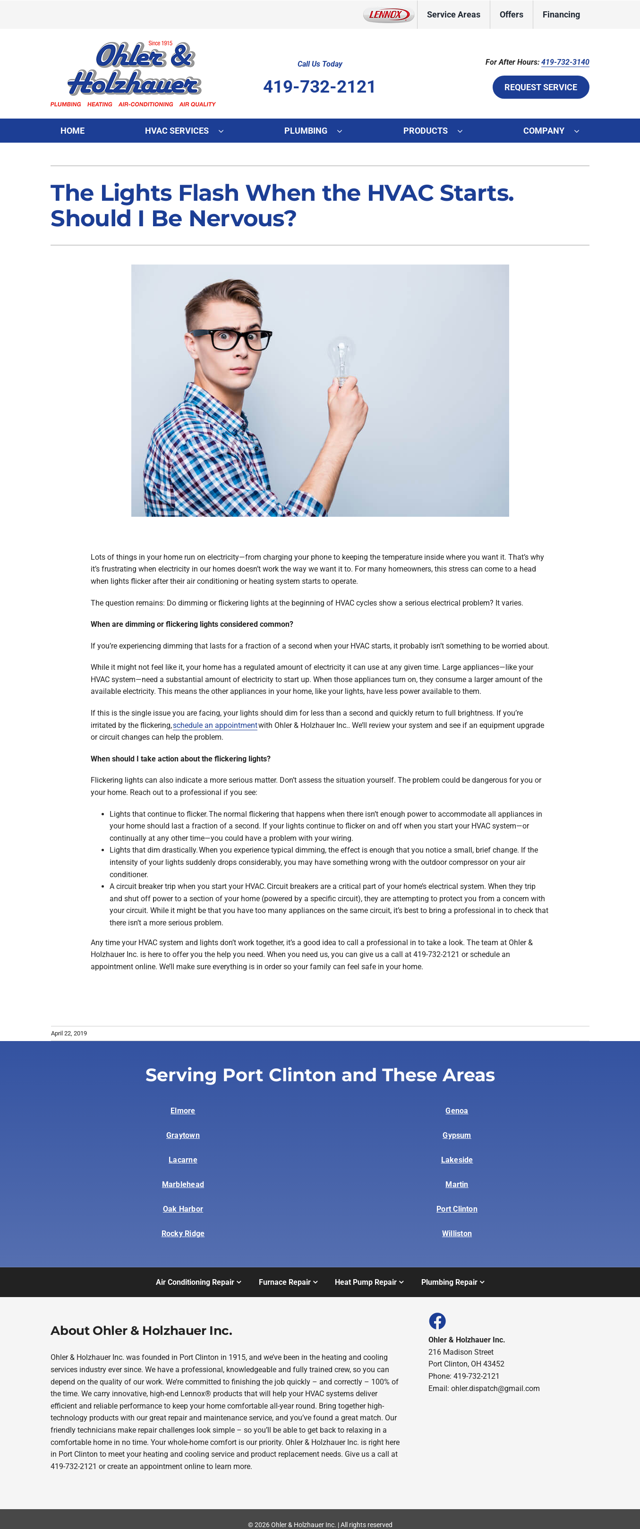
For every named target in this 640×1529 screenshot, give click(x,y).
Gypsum (457, 1135)
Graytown (183, 1135)
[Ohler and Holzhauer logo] (133, 41)
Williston (457, 1233)
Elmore (183, 1110)
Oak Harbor (183, 1208)
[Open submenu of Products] (464, 131)
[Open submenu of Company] (581, 131)
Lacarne (183, 1159)
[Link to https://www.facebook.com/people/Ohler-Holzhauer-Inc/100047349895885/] (436, 1320)
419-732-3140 (565, 62)
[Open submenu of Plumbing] (344, 131)
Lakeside (457, 1159)
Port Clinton (457, 1208)
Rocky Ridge (183, 1233)
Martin (456, 1184)
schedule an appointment (215, 725)
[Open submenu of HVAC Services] (225, 131)
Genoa (456, 1110)
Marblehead (183, 1184)
